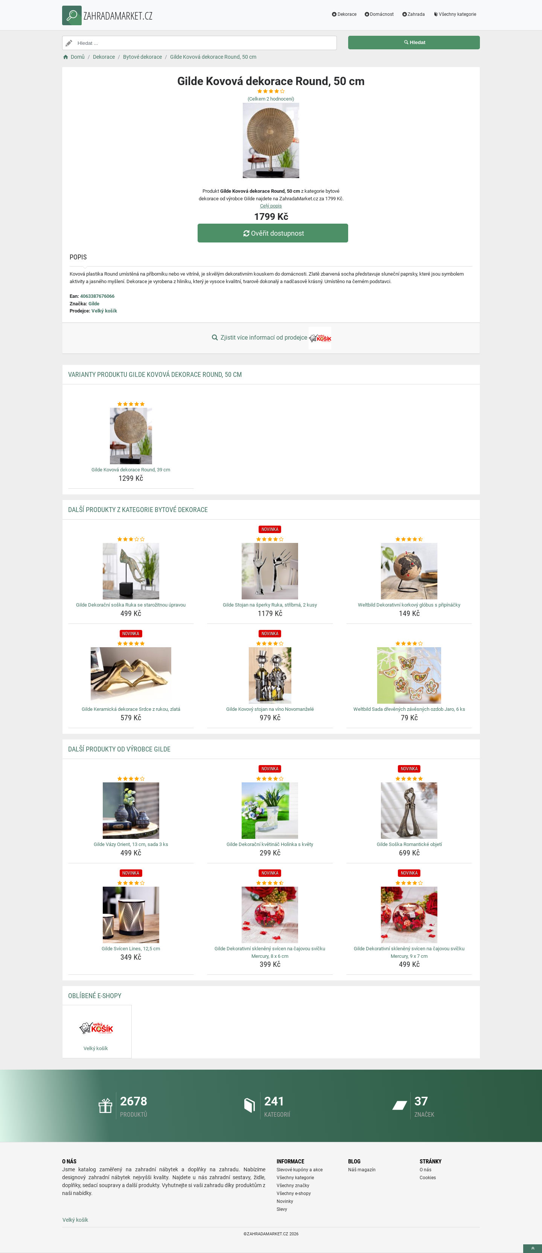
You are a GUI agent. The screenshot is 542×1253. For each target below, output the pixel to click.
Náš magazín (362, 1169)
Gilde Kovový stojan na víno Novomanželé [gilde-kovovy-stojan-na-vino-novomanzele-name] (270, 709)
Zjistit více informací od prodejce (271, 338)
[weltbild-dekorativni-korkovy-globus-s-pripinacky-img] (409, 571)
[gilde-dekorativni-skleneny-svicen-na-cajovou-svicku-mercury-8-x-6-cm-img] (270, 915)
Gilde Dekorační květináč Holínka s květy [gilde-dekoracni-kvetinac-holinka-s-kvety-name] (270, 844)
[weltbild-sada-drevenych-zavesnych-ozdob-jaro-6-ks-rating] (409, 644)
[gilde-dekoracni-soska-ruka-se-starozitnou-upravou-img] (131, 571)
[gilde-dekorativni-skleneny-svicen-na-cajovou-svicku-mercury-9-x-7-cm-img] (409, 915)
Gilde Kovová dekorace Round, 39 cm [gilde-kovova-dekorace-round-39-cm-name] (130, 470)
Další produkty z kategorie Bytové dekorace (138, 510)
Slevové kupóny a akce (300, 1169)
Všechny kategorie (454, 14)
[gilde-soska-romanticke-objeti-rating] (409, 779)
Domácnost (379, 14)
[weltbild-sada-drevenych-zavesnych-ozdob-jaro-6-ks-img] (409, 675)
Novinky (285, 1201)
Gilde (93, 303)
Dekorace (343, 14)
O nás (425, 1169)
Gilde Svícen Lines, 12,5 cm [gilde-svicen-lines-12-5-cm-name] (131, 948)
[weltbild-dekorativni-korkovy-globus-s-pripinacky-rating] (409, 539)
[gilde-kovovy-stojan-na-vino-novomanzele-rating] (270, 644)
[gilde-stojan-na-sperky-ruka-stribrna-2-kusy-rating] (270, 539)
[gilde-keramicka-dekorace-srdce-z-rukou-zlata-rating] (131, 644)
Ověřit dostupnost (273, 233)
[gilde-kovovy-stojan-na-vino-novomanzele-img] (270, 675)
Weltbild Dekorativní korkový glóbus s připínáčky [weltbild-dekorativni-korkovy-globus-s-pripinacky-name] (409, 605)
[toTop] (532, 1248)
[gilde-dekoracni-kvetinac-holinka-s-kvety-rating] (270, 779)
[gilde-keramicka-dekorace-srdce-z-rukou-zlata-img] (131, 675)
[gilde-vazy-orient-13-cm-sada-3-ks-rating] (131, 779)
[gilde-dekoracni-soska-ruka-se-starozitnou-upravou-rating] (131, 539)
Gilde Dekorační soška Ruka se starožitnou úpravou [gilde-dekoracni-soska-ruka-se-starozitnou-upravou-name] (131, 605)
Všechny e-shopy (294, 1193)
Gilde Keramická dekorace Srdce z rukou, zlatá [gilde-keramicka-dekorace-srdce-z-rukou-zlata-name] (131, 709)
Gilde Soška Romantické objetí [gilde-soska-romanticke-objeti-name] (409, 844)
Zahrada (413, 14)
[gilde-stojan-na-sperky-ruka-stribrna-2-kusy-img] (270, 571)
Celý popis (271, 206)
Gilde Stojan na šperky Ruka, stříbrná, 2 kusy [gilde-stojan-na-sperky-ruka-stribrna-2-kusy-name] (270, 605)
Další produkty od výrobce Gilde (119, 749)
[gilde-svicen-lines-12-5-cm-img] (131, 915)
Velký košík (104, 311)
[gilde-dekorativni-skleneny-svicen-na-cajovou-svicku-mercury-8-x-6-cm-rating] (270, 883)
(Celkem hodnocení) (271, 99)
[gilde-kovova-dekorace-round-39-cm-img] (131, 436)
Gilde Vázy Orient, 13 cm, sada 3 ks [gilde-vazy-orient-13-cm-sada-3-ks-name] (131, 844)
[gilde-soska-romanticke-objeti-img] (409, 810)
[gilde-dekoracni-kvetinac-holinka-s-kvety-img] (270, 810)
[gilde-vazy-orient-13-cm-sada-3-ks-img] (131, 810)
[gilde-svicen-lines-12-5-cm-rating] (131, 883)
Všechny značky (293, 1185)
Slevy (282, 1209)
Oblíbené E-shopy (94, 996)
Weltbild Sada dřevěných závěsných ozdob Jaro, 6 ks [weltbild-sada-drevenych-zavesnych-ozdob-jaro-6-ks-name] (409, 709)
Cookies (428, 1177)
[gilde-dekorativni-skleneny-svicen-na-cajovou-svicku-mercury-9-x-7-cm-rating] (409, 883)
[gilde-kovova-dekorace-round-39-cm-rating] (131, 404)
